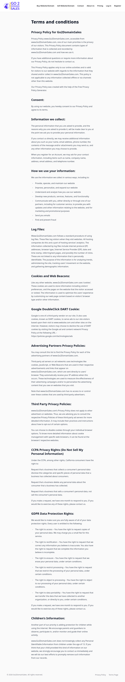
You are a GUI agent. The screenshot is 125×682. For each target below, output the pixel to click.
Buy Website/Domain (45, 6)
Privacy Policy (100, 675)
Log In (108, 6)
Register (117, 6)
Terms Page (113, 675)
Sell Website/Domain (65, 6)
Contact (80, 6)
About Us (90, 6)
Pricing (100, 6)
